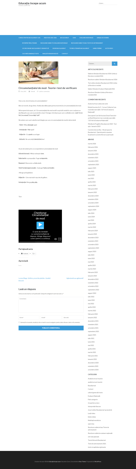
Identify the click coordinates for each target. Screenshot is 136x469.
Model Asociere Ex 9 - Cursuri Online (100, 107)
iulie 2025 (91, 171)
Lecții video (109, 48)
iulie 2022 (91, 297)
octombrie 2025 (93, 161)
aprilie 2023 (92, 265)
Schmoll (33, 91)
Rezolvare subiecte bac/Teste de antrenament (87, 43)
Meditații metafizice (94, 420)
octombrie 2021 (93, 328)
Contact (65, 53)
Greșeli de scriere (103, 37)
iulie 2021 (91, 338)
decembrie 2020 (93, 363)
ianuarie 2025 (92, 192)
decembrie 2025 (93, 154)
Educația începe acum (32, 3)
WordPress (98, 461)
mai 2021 (91, 345)
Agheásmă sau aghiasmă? (75, 278)
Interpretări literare (29, 43)
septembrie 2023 (93, 248)
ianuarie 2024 (92, 234)
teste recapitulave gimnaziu (97, 447)
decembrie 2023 (93, 237)
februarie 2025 (93, 189)
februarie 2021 (93, 356)
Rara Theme (82, 461)
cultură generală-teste (30, 53)
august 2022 (92, 293)
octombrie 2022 (93, 286)
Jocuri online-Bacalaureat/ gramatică (35, 48)
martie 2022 (92, 310)
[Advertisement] (68, 22)
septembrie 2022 (93, 290)
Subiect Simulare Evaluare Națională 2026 (101, 89)
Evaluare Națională (86, 37)
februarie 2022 (93, 314)
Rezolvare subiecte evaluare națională (54, 43)
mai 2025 (91, 178)
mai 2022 (91, 304)
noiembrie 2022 (93, 283)
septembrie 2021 (93, 331)
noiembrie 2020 (93, 366)
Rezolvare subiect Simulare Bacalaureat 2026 (102, 79)
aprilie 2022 (92, 307)
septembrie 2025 (93, 164)
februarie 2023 (93, 272)
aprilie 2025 (92, 182)
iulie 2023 (91, 255)
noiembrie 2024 (93, 199)
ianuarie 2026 (92, 151)
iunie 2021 (91, 342)
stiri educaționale (93, 437)
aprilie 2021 (92, 349)
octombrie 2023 (93, 244)
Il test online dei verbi (101, 104)
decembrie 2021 (93, 321)
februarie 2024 (93, 231)
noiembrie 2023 (93, 241)
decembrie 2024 (93, 196)
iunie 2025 (91, 175)
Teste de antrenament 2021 (97, 444)
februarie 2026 (93, 147)
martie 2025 (92, 185)
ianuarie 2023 (92, 276)
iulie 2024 (91, 213)
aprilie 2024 (92, 224)
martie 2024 (92, 227)
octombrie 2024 (93, 203)
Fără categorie (93, 399)
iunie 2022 (91, 300)
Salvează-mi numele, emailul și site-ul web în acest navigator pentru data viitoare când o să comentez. (50, 322)
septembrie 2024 (93, 206)
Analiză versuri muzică (50, 53)
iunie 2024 (91, 217)
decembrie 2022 (93, 279)
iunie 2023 (91, 258)
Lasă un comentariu (44, 91)
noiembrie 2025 (93, 157)
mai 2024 (91, 220)
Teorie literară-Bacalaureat (79, 48)
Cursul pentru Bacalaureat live (29, 37)
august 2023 (92, 251)
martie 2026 (92, 144)
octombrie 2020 (93, 370)
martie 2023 (92, 269)
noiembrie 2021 (93, 324)
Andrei (90, 104)
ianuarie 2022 (92, 317)
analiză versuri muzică (95, 382)
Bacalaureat (64, 37)
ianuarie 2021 (92, 359)
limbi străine (97, 48)
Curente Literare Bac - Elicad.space (99, 130)
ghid (74, 37)
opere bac (91, 424)
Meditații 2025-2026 (50, 37)
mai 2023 (91, 262)
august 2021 (92, 335)
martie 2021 (92, 352)
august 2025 (92, 168)
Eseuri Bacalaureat (59, 48)
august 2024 (92, 210)
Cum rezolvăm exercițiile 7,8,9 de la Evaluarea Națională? (102, 109)
